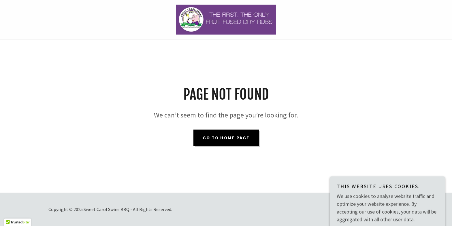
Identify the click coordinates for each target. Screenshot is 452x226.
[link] (226, 19)
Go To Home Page (226, 137)
